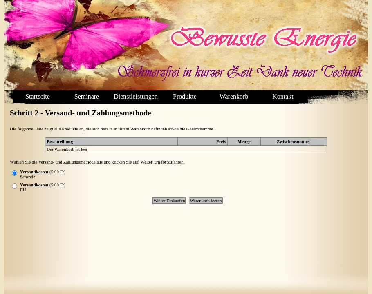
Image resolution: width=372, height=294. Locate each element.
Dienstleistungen (136, 96)
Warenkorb (234, 96)
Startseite (37, 96)
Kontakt (283, 96)
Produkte (185, 96)
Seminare (86, 96)
